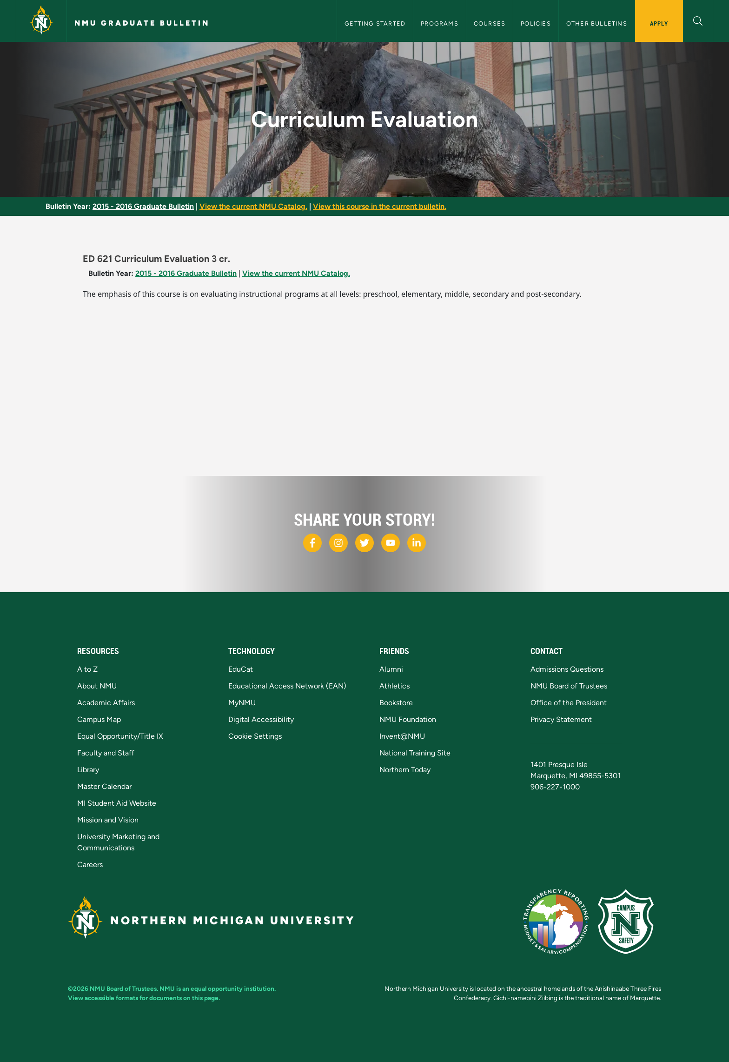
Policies (536, 23)
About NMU (97, 685)
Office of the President (568, 702)
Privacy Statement (561, 719)
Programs (439, 23)
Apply (659, 23)
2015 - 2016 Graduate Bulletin (143, 206)
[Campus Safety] (629, 920)
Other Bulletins (596, 23)
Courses (489, 23)
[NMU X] (364, 543)
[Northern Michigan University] (41, 21)
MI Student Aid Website (116, 803)
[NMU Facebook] (312, 543)
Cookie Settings (255, 736)
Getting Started (375, 23)
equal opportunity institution (232, 988)
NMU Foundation (407, 719)
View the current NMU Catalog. (253, 206)
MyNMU (242, 702)
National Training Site (415, 752)
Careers (90, 864)
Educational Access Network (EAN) (287, 685)
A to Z (87, 669)
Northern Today (405, 769)
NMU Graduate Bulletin (142, 23)
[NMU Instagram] (338, 543)
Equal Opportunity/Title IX (120, 736)
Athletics (394, 685)
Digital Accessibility (261, 719)
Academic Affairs (106, 702)
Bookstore (396, 702)
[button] (698, 20)
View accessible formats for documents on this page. (144, 998)
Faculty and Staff (105, 752)
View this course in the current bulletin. (379, 206)
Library (88, 769)
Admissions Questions (566, 669)
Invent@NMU (402, 736)
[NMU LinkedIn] (416, 543)
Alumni (391, 669)
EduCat (240, 669)
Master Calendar (104, 786)
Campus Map (99, 719)
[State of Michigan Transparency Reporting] (560, 920)
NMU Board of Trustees (568, 685)
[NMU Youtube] (390, 543)
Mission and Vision (108, 819)
